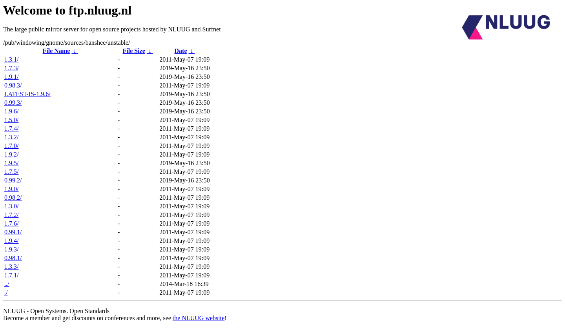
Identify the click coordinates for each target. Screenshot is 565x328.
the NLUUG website (198, 318)
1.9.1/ (11, 76)
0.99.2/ (13, 180)
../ (6, 284)
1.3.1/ (11, 59)
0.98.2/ (13, 197)
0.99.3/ (13, 102)
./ (5, 292)
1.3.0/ (11, 206)
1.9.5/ (11, 163)
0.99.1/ (13, 232)
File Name (56, 50)
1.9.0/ (11, 189)
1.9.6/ (11, 111)
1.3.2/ (11, 137)
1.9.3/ (11, 249)
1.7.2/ (11, 214)
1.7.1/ (11, 275)
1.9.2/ (11, 154)
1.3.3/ (11, 266)
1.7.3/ (11, 68)
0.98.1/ (13, 258)
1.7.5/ (11, 171)
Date (181, 50)
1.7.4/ (11, 128)
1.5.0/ (11, 120)
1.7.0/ (11, 145)
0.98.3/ (13, 85)
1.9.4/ (11, 240)
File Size (133, 50)
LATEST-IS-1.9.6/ (27, 94)
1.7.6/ (11, 223)
